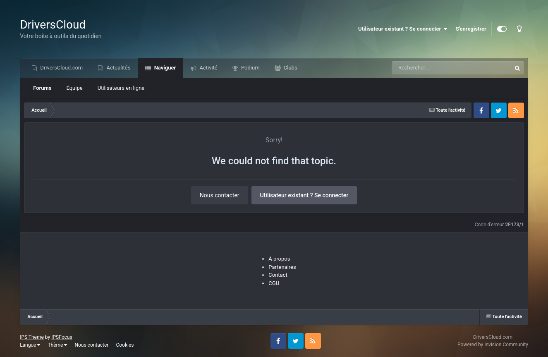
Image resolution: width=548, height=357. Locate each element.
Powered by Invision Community (492, 344)
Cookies (125, 345)
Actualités (117, 68)
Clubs (289, 68)
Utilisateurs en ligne (121, 88)
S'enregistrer (471, 29)
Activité (208, 68)
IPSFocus (61, 337)
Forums (42, 88)
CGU (273, 283)
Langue (30, 345)
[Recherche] (435, 67)
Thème (57, 345)
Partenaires (282, 267)
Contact (277, 275)
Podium (250, 68)
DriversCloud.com (61, 68)
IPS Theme (32, 337)
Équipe (74, 88)
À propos (279, 259)
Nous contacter (219, 195)
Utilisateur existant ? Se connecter (402, 29)
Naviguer (164, 68)
